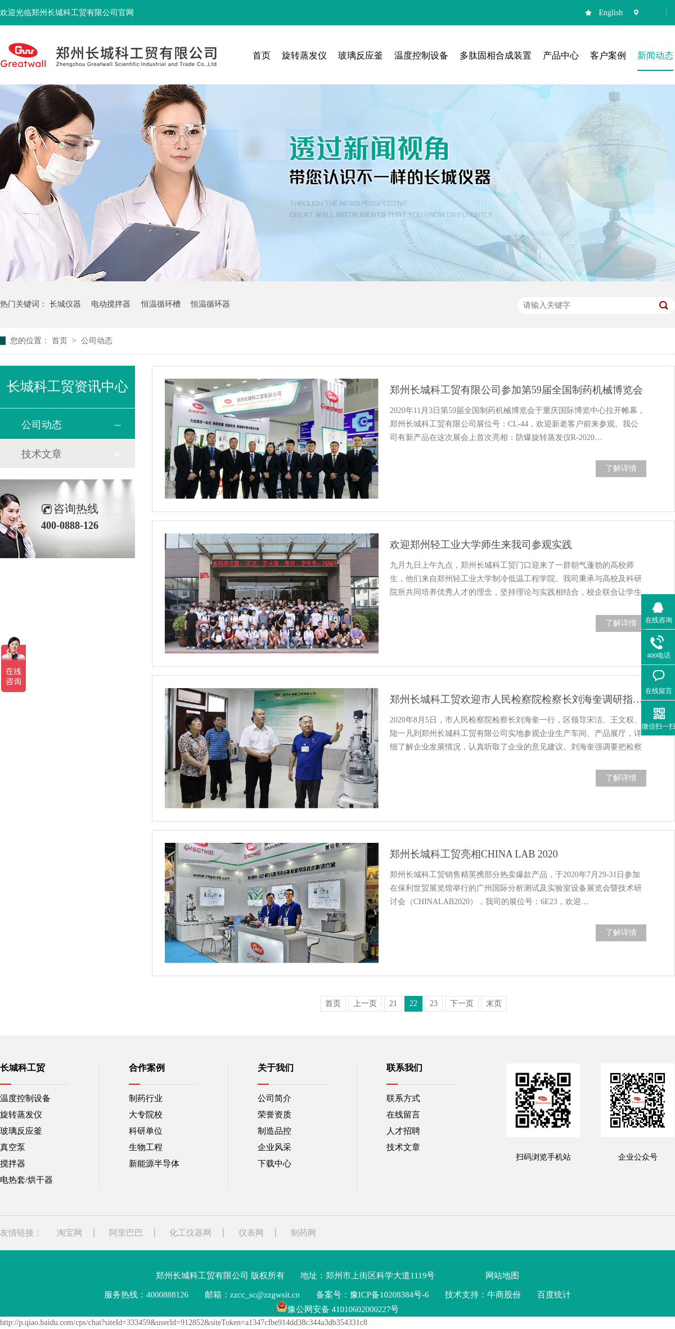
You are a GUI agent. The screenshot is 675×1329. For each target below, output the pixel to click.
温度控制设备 (25, 1098)
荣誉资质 (274, 1114)
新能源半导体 (154, 1163)
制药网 (303, 1232)
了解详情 (621, 468)
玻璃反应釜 (21, 1130)
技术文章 (41, 454)
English (611, 12)
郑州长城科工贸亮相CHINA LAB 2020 (474, 854)
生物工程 (146, 1147)
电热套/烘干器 (26, 1179)
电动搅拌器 (110, 304)
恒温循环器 (210, 304)
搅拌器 (12, 1163)
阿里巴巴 (126, 1232)
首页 (61, 340)
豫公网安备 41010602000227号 (337, 1309)
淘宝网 (69, 1232)
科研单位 (146, 1130)
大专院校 (146, 1114)
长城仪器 (65, 304)
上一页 (365, 1003)
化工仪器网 (190, 1232)
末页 (494, 1003)
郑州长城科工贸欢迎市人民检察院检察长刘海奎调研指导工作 (518, 699)
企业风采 (274, 1147)
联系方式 (403, 1098)
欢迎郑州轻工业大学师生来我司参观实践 (481, 544)
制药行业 (146, 1098)
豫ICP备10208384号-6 (389, 1294)
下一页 (462, 1003)
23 (434, 1003)
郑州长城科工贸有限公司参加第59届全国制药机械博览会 (516, 390)
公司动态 (96, 340)
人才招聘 (403, 1130)
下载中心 (274, 1163)
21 (393, 1003)
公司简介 (274, 1098)
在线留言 (403, 1114)
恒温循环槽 (161, 304)
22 (413, 1003)
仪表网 (251, 1232)
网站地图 (502, 1275)
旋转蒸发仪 (21, 1114)
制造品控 (274, 1130)
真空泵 (12, 1147)
